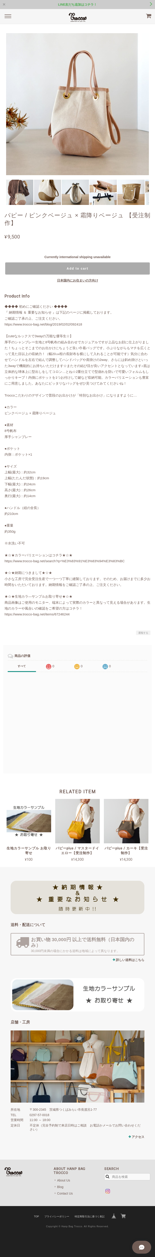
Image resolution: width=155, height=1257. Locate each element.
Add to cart (77, 268)
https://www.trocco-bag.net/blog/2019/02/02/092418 (43, 324)
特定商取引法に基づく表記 (90, 1216)
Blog (60, 1187)
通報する (143, 632)
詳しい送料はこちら (130, 960)
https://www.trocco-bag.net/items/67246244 (37, 614)
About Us (63, 1180)
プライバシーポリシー (56, 1216)
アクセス (138, 1137)
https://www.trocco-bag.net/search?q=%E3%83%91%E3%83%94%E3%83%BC (65, 561)
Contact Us (65, 1193)
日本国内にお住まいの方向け (77, 280)
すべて (22, 666)
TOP (36, 1216)
